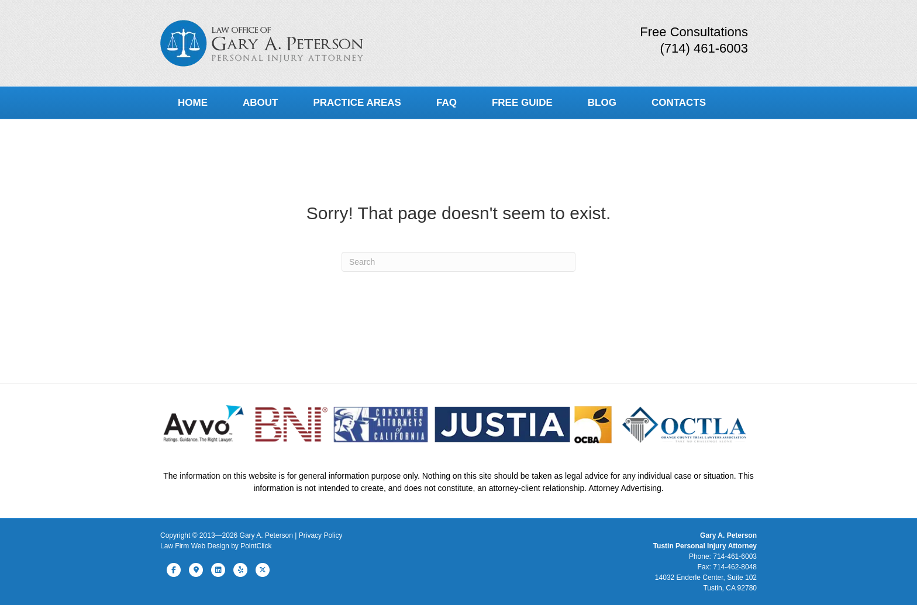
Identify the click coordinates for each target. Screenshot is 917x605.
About (260, 102)
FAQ (446, 102)
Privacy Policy (321, 535)
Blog (602, 102)
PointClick (255, 546)
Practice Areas (357, 102)
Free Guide (522, 102)
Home (193, 102)
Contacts (678, 102)
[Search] (458, 262)
